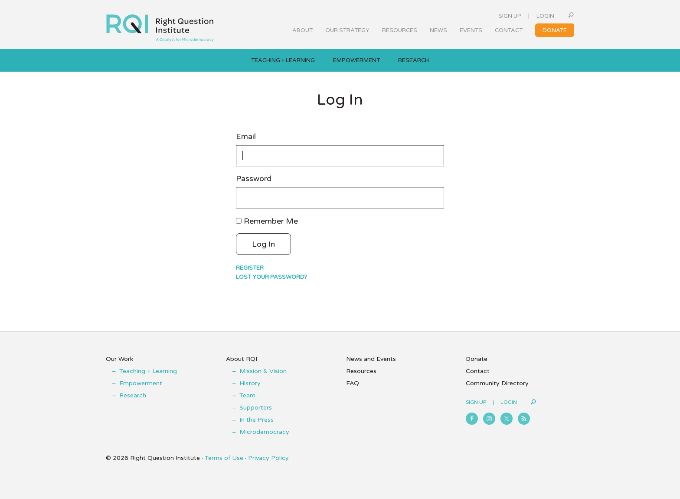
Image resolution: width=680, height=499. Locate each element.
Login (545, 16)
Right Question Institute (160, 24)
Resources (361, 371)
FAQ (352, 383)
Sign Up (509, 16)
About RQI (241, 359)
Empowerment (140, 383)
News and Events (371, 359)
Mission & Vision (263, 371)
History (250, 383)
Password (253, 178)
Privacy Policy (268, 458)
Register (250, 267)
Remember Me (271, 221)
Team (247, 395)
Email (246, 136)
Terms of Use (224, 458)
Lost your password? (271, 277)
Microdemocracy (264, 432)
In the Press (256, 419)
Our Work (119, 359)
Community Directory (497, 383)
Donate (476, 359)
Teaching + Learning (148, 371)
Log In (263, 244)
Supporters (255, 407)
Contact (478, 371)
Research (132, 395)
